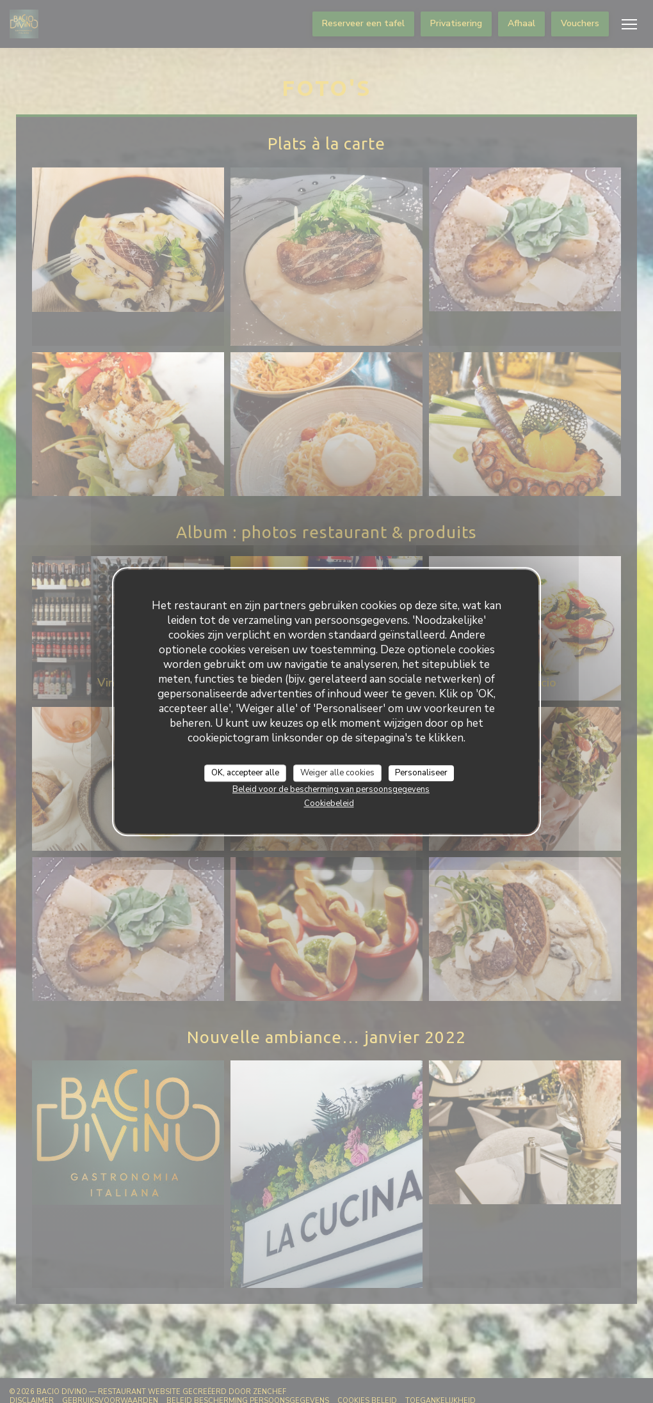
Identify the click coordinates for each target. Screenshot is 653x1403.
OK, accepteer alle (245, 773)
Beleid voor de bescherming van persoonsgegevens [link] (331, 789)
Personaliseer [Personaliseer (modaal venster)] (421, 773)
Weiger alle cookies (337, 773)
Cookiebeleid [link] (329, 803)
